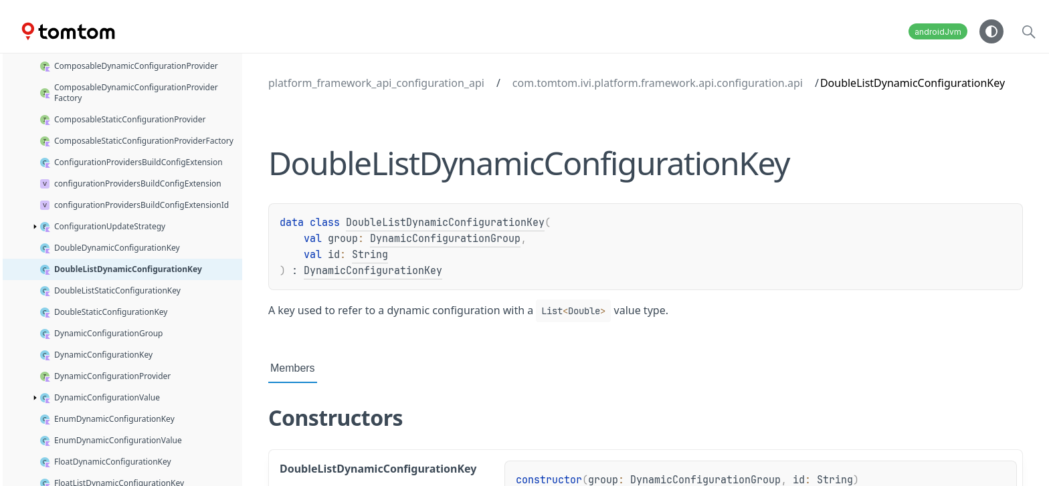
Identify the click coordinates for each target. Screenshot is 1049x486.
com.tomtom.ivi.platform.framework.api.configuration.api (657, 83)
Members (292, 368)
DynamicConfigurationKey (373, 270)
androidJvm (938, 32)
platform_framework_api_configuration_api (376, 83)
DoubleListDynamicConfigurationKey (445, 222)
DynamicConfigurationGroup (445, 238)
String (370, 254)
